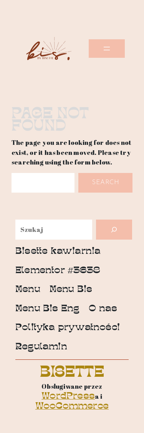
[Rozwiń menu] (107, 48)
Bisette (72, 373)
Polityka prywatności (67, 328)
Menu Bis (71, 290)
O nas (103, 309)
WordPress (68, 396)
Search (105, 182)
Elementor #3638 (57, 271)
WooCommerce (72, 406)
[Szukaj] (114, 230)
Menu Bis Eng (47, 309)
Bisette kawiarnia (58, 252)
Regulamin (41, 347)
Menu (27, 290)
